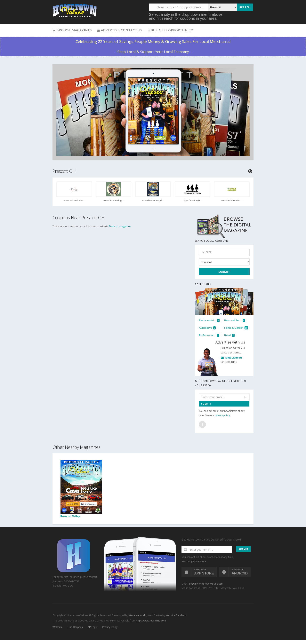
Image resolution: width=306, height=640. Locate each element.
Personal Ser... (234, 320)
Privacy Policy (109, 627)
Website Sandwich (176, 615)
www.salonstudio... (74, 200)
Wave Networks (137, 615)
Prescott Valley (81, 489)
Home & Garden (236, 327)
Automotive (207, 327)
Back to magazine (120, 226)
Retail (229, 335)
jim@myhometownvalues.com (206, 583)
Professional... (209, 335)
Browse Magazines (72, 30)
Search (244, 7)
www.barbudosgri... (153, 200)
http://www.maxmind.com (151, 620)
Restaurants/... (209, 320)
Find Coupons (75, 627)
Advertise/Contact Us (119, 30)
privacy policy (222, 415)
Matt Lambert (231, 357)
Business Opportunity (170, 30)
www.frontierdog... (113, 200)
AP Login (93, 627)
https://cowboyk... (192, 200)
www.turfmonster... (231, 200)
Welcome (57, 627)
